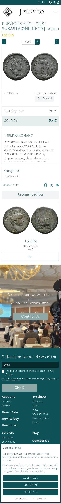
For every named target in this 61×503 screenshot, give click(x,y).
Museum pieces (40, 418)
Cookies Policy (21, 499)
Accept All (30, 478)
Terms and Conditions (30, 371)
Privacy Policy (49, 378)
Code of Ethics (40, 414)
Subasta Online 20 (22, 29)
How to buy (10, 419)
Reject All (30, 492)
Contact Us (30, 316)
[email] (30, 365)
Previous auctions (23, 24)
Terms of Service (8, 380)
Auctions (6, 402)
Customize (31, 485)
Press (35, 410)
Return (52, 29)
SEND (19, 388)
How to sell (10, 425)
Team (35, 406)
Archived (6, 406)
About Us (37, 402)
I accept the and (30, 372)
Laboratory (7, 438)
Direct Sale (10, 412)
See (30, 257)
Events (35, 423)
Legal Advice (8, 442)
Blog (35, 433)
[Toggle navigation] (55, 12)
